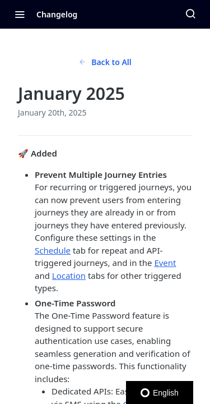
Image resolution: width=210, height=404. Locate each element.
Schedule (53, 250)
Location (69, 275)
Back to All (105, 62)
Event (165, 262)
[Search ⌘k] (190, 14)
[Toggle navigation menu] (19, 14)
